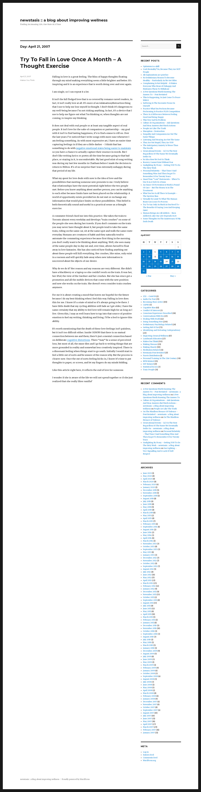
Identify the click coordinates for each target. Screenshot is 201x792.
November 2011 (149, 594)
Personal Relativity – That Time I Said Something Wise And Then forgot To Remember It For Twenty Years (159, 174)
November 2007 (150, 704)
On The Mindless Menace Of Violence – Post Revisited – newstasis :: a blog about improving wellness (161, 414)
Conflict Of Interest (151, 310)
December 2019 (149, 490)
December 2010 (150, 625)
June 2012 (147, 575)
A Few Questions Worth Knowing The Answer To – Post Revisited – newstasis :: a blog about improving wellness (162, 392)
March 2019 (148, 513)
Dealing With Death (151, 319)
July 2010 (147, 639)
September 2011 (150, 600)
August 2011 (148, 603)
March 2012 (148, 583)
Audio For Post (149, 299)
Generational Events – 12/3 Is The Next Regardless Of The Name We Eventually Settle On (160, 154)
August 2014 (148, 529)
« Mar (148, 276)
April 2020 (147, 479)
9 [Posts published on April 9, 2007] (143, 257)
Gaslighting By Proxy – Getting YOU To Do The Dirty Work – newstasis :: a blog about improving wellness (161, 445)
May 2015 (147, 515)
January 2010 (148, 648)
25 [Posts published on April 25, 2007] (155, 266)
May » (173, 276)
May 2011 (147, 611)
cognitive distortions (78, 340)
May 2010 (147, 642)
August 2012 (148, 569)
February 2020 (149, 484)
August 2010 (148, 637)
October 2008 (149, 673)
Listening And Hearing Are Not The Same (161, 140)
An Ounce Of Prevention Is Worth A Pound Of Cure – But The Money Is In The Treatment (161, 188)
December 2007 (150, 702)
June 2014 (147, 532)
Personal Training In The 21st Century (160, 358)
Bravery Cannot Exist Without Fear (158, 162)
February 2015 (149, 524)
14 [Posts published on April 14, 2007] (172, 257)
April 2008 (147, 690)
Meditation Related (151, 350)
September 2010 (150, 634)
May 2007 (147, 721)
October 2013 (148, 546)
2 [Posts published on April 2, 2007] (143, 252)
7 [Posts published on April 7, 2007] (172, 252)
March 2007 (148, 727)
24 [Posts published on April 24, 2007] (149, 266)
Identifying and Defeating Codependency (161, 330)
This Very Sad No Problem (154, 120)
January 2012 (148, 589)
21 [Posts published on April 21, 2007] (172, 261)
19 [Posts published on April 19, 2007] (161, 261)
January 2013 (148, 555)
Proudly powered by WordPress (76, 779)
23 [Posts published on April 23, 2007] (144, 266)
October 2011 (148, 597)
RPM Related (148, 361)
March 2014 (148, 541)
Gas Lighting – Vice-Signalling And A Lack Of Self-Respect (160, 451)
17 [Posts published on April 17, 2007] (149, 261)
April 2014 (147, 538)
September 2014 (150, 527)
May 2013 (147, 552)
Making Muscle (149, 347)
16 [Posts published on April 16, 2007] (144, 261)
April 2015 (147, 518)
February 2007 (149, 730)
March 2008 (148, 693)
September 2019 (150, 496)
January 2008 (149, 699)
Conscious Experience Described (157, 313)
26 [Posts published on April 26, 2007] (161, 266)
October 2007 (149, 707)
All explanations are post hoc (155, 75)
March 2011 (148, 617)
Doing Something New (153, 322)
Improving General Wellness (155, 336)
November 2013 (149, 544)
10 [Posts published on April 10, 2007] (149, 257)
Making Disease (150, 344)
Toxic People (148, 370)
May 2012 (147, 577)
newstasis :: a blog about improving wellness (64, 20)
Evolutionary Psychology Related (157, 324)
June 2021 (147, 473)
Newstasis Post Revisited (154, 353)
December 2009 (150, 651)
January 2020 (149, 487)
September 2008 (150, 676)
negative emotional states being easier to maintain (103, 148)
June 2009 (147, 659)
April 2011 (147, 614)
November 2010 (149, 628)
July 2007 (147, 716)
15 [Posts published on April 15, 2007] (178, 257)
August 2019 (148, 498)
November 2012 (149, 561)
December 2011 (149, 592)
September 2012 (150, 566)
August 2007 (148, 713)
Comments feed (150, 758)
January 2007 (149, 733)
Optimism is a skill (151, 66)
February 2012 (149, 586)
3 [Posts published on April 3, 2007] (149, 252)
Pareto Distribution (151, 355)
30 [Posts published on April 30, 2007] (144, 271)
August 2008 (148, 679)
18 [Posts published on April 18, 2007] (155, 261)
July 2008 (147, 682)
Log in (146, 752)
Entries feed (148, 755)
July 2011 (146, 606)
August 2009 (148, 654)
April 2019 (147, 510)
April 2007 (147, 724)
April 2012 (147, 580)
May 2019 (147, 507)
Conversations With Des (153, 316)
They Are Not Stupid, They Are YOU (158, 142)
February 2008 (149, 696)
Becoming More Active (153, 302)
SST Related (148, 364)
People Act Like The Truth (154, 128)
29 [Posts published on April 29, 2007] (178, 266)
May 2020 (147, 476)
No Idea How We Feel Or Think (156, 159)
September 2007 (150, 710)
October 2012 (148, 563)
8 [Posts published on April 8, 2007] (178, 252)
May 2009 (147, 662)
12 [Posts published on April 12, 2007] (161, 257)
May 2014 (147, 535)
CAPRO (146, 305)
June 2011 (147, 608)
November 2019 (149, 493)
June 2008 (147, 685)
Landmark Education (152, 339)
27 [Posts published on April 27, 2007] (166, 266)
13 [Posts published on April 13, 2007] (166, 257)
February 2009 (149, 668)
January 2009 (149, 671)
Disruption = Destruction (154, 131)
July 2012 (147, 572)
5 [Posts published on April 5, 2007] (160, 252)
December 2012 (150, 558)
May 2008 (147, 687)
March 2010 (148, 645)
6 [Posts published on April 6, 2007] (166, 252)
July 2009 (147, 656)
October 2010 (148, 631)
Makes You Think (27, 80)
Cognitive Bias (149, 307)
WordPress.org (149, 760)
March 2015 (148, 521)
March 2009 (148, 665)
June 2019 (147, 504)
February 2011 (149, 620)
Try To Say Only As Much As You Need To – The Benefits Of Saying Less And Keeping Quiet (161, 207)
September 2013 (150, 549)
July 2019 (147, 501)
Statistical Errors (150, 367)
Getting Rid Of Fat (151, 327)
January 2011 (148, 623)
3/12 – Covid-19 (149, 296)
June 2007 (147, 718)
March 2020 (148, 482)
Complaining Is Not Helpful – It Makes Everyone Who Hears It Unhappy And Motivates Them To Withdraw (160, 86)
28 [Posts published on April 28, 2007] (172, 266)
